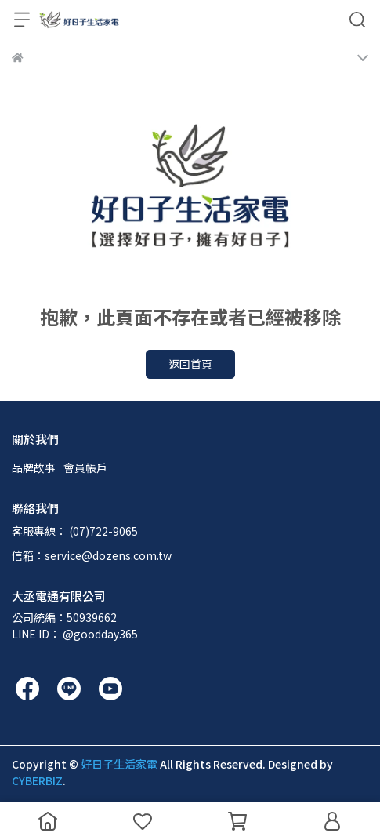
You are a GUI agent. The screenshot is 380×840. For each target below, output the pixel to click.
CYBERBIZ (37, 780)
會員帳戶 (85, 467)
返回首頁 (190, 364)
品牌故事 (34, 467)
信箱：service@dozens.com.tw (92, 555)
